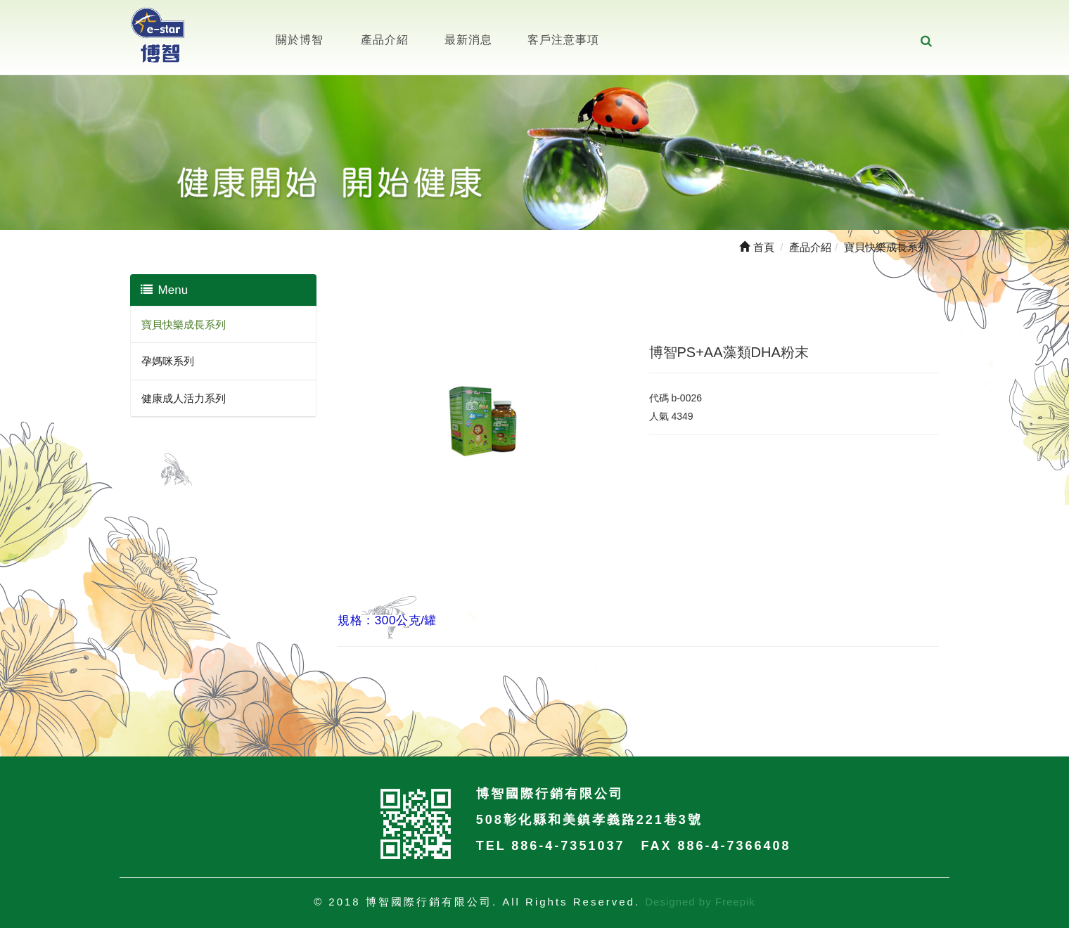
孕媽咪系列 (167, 361)
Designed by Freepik (700, 902)
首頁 (756, 247)
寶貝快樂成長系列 (183, 324)
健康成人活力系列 (183, 398)
